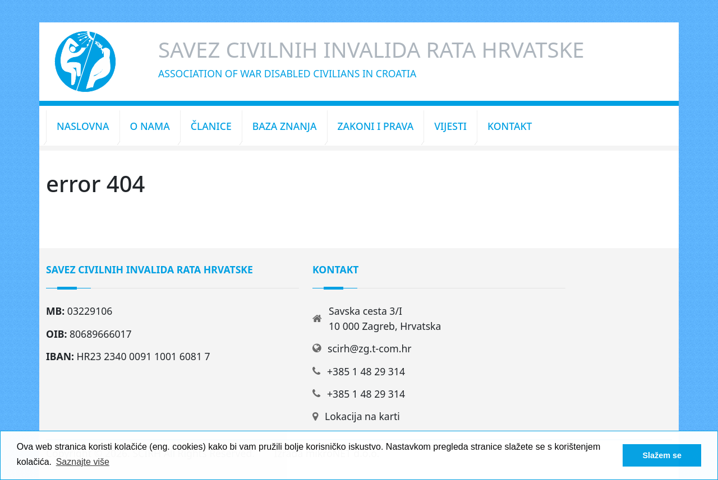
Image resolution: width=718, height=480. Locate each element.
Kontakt (509, 126)
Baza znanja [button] (284, 126)
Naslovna (83, 126)
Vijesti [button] (450, 126)
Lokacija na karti (362, 416)
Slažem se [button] (662, 455)
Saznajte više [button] (82, 462)
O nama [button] (150, 126)
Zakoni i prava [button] (376, 126)
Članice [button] (211, 126)
